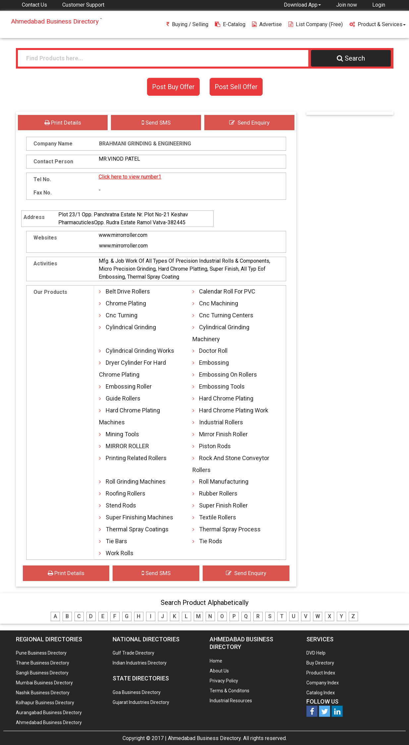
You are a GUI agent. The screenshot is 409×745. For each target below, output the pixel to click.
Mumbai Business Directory (44, 682)
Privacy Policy (224, 680)
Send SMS (156, 122)
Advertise (267, 24)
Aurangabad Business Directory (49, 712)
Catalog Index (320, 692)
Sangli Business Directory (42, 672)
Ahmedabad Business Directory (49, 722)
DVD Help (316, 653)
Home (216, 661)
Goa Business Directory (137, 692)
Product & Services (377, 24)
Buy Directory (320, 662)
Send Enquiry (249, 122)
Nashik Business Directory (43, 692)
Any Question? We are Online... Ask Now (394, 729)
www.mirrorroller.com (123, 235)
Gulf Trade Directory (133, 653)
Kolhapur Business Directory (45, 702)
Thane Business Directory (42, 662)
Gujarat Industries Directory (141, 702)
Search (351, 58)
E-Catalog (230, 24)
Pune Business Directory (41, 653)
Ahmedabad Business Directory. (205, 738)
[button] (302, 5)
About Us (219, 670)
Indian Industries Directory (140, 662)
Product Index (320, 672)
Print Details (62, 122)
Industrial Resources (231, 700)
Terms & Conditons (229, 690)
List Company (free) (315, 24)
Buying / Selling (187, 24)
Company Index (322, 682)
